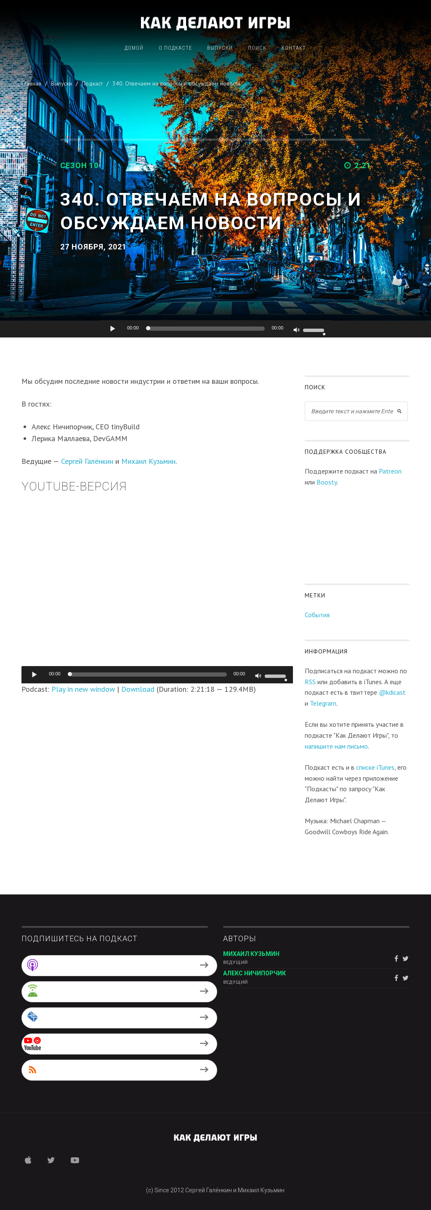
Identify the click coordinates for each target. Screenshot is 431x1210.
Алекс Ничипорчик (254, 973)
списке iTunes (375, 767)
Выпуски (220, 48)
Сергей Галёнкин (87, 461)
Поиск (257, 48)
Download (137, 689)
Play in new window (83, 689)
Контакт (294, 48)
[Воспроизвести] (112, 328)
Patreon (390, 471)
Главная (31, 83)
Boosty (327, 482)
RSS (310, 681)
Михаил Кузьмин (148, 461)
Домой (134, 48)
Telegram (323, 703)
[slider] (207, 329)
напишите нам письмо (336, 746)
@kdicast (392, 692)
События (317, 614)
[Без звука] (297, 331)
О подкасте (175, 48)
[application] (215, 329)
